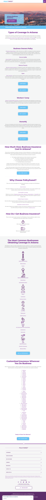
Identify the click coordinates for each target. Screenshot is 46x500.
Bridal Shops (23, 280)
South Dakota (24, 418)
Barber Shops (23, 263)
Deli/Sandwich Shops (23, 282)
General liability (9, 59)
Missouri (24, 398)
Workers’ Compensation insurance (12, 100)
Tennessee (24, 419)
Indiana (24, 384)
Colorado (24, 375)
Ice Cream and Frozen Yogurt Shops (23, 327)
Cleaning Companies (23, 346)
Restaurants (23, 313)
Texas (24, 420)
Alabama (24, 370)
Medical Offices (23, 348)
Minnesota (24, 396)
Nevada (24, 402)
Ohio (24, 410)
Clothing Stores (23, 315)
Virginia (24, 424)
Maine (24, 391)
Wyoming (24, 429)
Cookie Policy (5, 498)
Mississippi (24, 397)
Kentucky (24, 388)
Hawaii (24, 381)
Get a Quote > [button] (11, 20)
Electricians (23, 332)
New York (24, 407)
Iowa (24, 386)
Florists (23, 266)
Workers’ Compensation (25, 38)
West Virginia (24, 427)
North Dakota (24, 409)
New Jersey (24, 404)
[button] (31, 497)
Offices (23, 294)
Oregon (24, 413)
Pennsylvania (24, 414)
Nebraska (24, 401)
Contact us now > (32, 207)
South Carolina (24, 417)
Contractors (23, 296)
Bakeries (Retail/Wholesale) (23, 277)
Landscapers (23, 329)
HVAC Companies (23, 344)
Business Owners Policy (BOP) (14, 38)
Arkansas (24, 372)
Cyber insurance (9, 75)
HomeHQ (33, 38)
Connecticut (24, 376)
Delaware (24, 377)
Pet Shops (23, 310)
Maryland (24, 392)
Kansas (24, 387)
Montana (24, 399)
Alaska (24, 371)
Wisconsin (24, 428)
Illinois (24, 383)
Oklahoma (24, 412)
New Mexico (24, 405)
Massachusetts (24, 393)
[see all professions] (23, 354)
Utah (24, 422)
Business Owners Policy (11, 51)
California (24, 374)
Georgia (24, 380)
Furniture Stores (23, 299)
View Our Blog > (24, 480)
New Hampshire (24, 403)
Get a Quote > (23, 225)
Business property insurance (11, 67)
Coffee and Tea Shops (23, 261)
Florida (24, 378)
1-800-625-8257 (24, 487)
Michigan (24, 395)
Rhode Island (24, 416)
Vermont (24, 423)
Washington (24, 425)
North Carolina (24, 408)
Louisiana (24, 389)
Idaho (24, 382)
